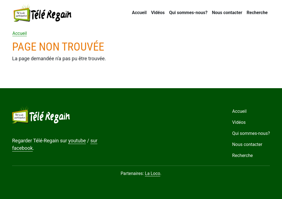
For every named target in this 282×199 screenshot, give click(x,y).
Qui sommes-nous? (188, 12)
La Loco (152, 173)
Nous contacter (227, 12)
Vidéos (158, 12)
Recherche (257, 12)
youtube (77, 140)
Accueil (139, 12)
